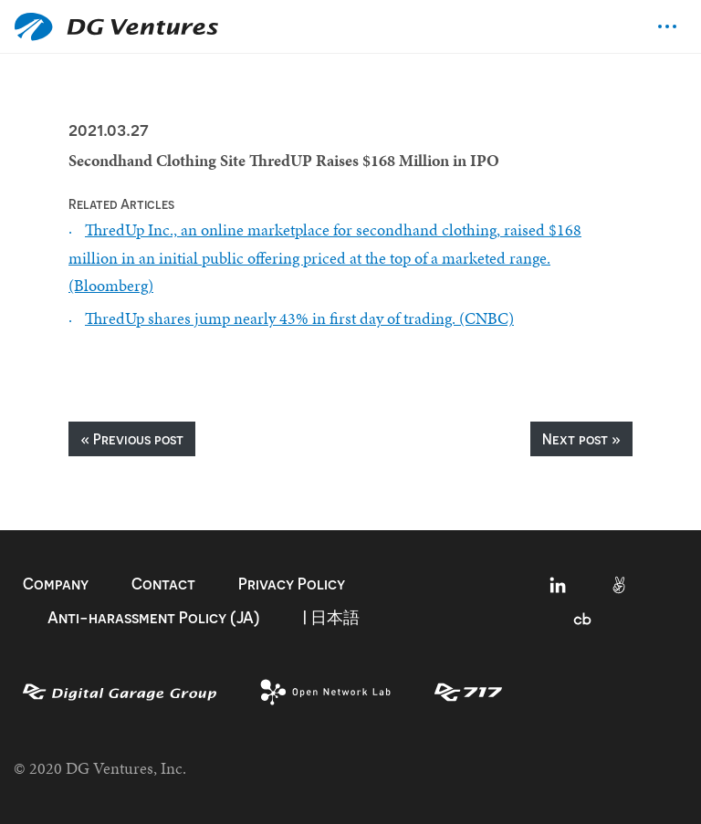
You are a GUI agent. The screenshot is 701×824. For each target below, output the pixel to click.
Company (56, 583)
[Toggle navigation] (667, 26)
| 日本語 (331, 617)
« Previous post (131, 439)
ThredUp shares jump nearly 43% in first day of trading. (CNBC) (299, 318)
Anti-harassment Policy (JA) (153, 617)
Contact (163, 583)
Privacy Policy (291, 583)
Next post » (581, 439)
